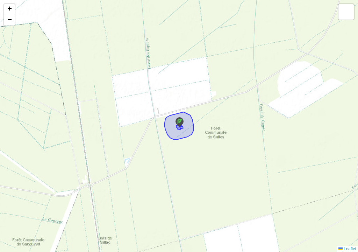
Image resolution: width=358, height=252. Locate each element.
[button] (180, 122)
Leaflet (347, 248)
